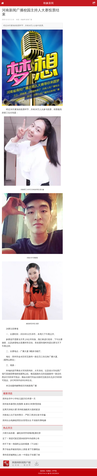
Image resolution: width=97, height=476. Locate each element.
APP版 (54, 471)
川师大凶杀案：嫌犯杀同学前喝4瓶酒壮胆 (22, 433)
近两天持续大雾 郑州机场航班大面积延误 (21, 409)
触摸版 (42, 471)
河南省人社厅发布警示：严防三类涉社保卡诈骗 (24, 415)
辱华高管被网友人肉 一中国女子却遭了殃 (21, 455)
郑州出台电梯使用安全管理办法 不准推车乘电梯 (24, 420)
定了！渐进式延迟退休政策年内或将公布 (21, 438)
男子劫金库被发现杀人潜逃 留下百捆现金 (21, 449)
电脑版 (48, 471)
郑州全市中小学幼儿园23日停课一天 (19, 399)
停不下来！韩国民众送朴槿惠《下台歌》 (21, 444)
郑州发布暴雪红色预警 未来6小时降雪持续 (22, 404)
